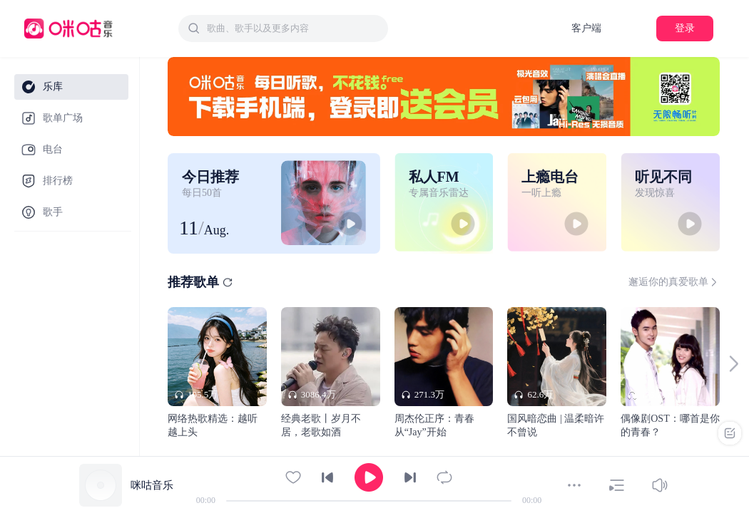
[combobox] (283, 28)
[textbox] (293, 28)
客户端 (586, 28)
